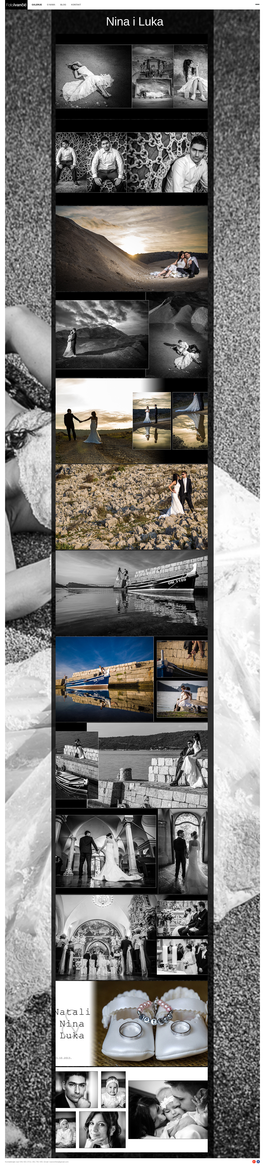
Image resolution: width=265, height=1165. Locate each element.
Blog (63, 5)
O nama (51, 5)
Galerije (37, 5)
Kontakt (76, 5)
